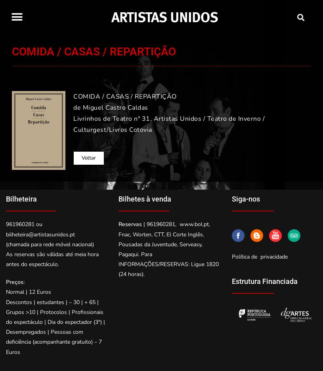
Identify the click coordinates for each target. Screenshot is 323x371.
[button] (17, 17)
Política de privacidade (260, 257)
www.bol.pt (194, 224)
